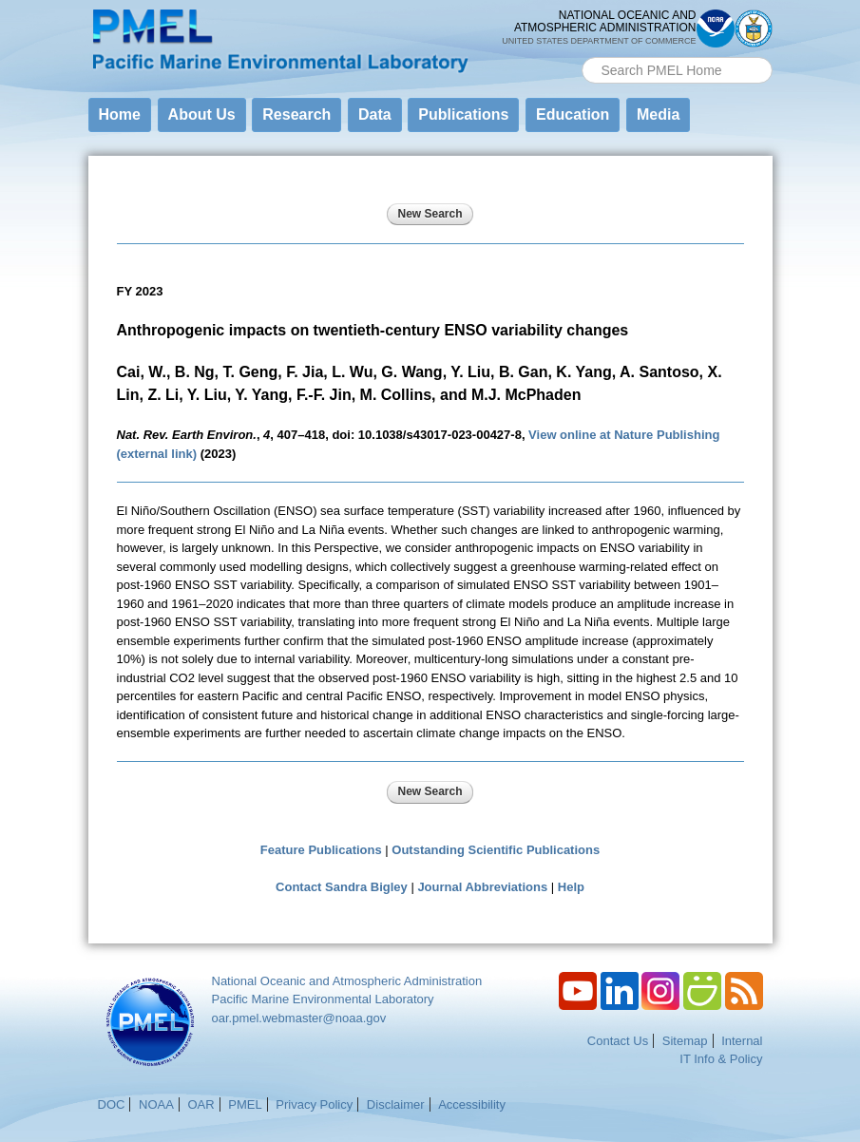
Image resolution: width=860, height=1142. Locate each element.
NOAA (156, 1104)
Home (120, 114)
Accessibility (472, 1104)
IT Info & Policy (720, 1059)
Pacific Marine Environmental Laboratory (323, 999)
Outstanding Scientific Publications (496, 850)
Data (375, 114)
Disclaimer (396, 1104)
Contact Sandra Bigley (342, 887)
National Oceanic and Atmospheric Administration (347, 981)
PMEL (244, 1104)
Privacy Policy (314, 1104)
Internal (741, 1041)
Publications (463, 114)
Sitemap (685, 1041)
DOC (111, 1104)
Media (658, 114)
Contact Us (617, 1041)
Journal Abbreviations (482, 887)
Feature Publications (321, 850)
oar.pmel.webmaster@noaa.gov (299, 1018)
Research (296, 114)
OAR (200, 1104)
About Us (202, 114)
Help (571, 887)
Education (572, 114)
